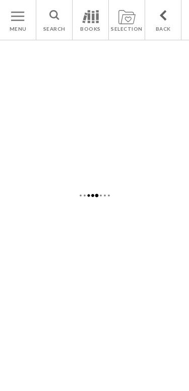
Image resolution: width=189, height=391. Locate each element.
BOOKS (90, 29)
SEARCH (54, 29)
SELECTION (127, 29)
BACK (163, 29)
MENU (18, 29)
